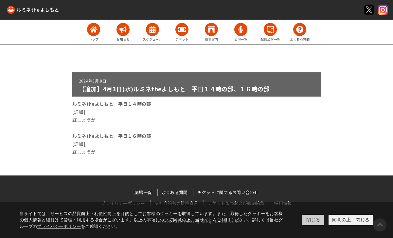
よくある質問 (175, 192)
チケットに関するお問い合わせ (228, 192)
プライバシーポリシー (59, 226)
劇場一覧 (143, 192)
